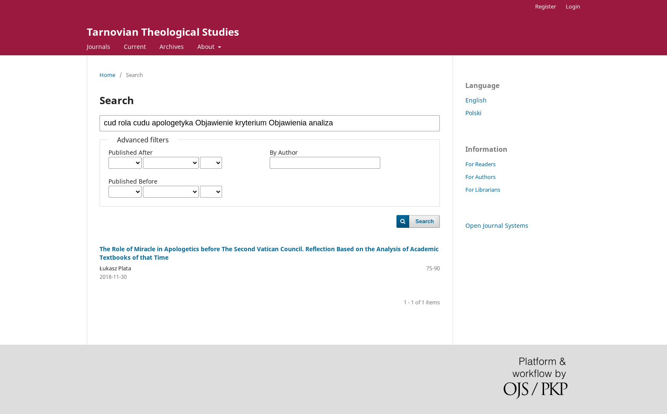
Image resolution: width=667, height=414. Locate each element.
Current (135, 47)
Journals (98, 47)
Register (545, 6)
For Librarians (482, 189)
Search (425, 221)
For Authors (480, 177)
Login (573, 6)
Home (107, 75)
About (206, 47)
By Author (284, 152)
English (476, 100)
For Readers (480, 164)
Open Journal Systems (496, 225)
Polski (473, 113)
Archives (172, 47)
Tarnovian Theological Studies (163, 32)
